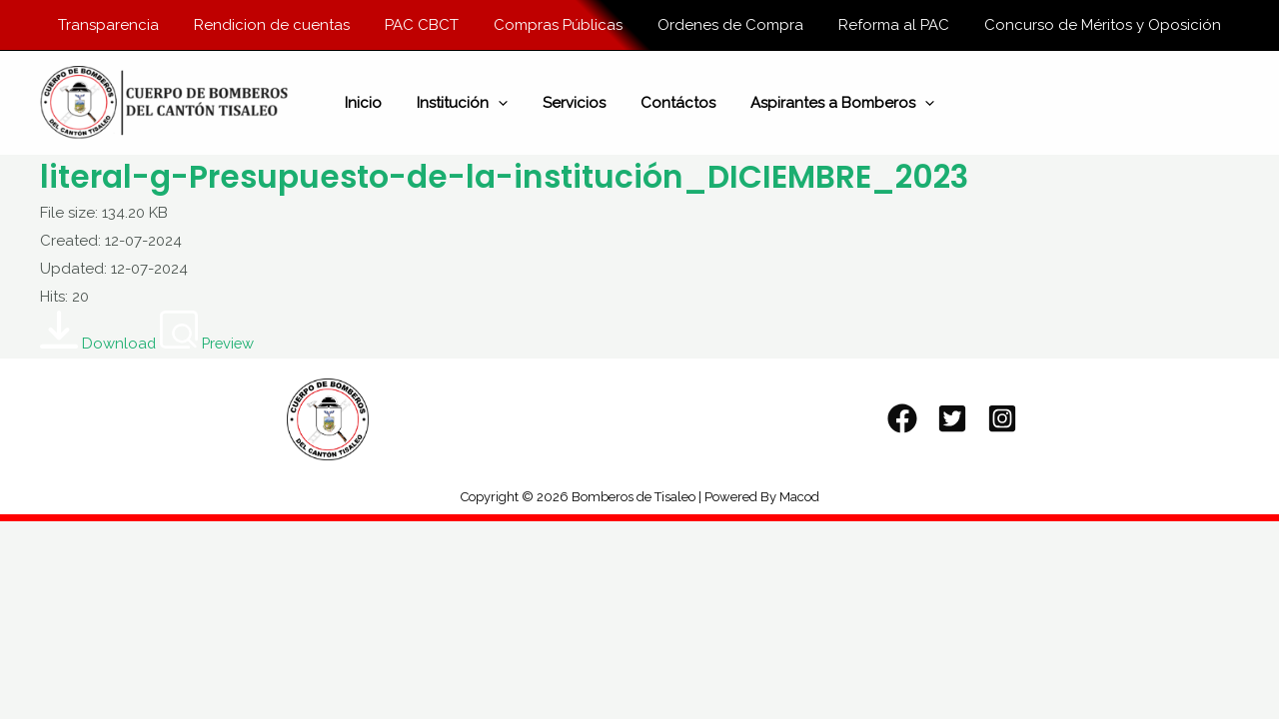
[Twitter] (952, 422)
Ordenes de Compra (725, 25)
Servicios (574, 105)
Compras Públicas (558, 25)
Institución (467, 105)
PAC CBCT (427, 25)
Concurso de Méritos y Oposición (1087, 25)
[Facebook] (902, 422)
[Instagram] (1002, 422)
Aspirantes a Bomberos (832, 105)
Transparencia (123, 25)
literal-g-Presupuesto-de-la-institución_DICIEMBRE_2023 (520, 180)
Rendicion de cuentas (282, 25)
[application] (503, 105)
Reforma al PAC (883, 25)
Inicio (373, 105)
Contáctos (673, 105)
